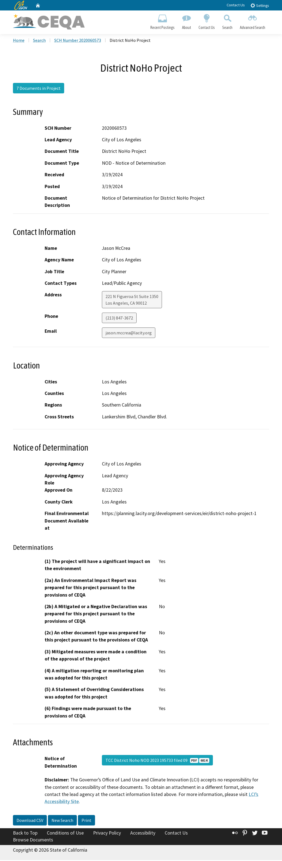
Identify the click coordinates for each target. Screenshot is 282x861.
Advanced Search (253, 21)
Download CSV (30, 821)
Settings (259, 5)
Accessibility (142, 833)
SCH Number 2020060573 (77, 41)
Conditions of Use (65, 833)
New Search (62, 821)
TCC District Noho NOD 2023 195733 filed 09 (157, 760)
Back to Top (25, 833)
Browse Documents (33, 841)
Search (227, 21)
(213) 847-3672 (119, 318)
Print (86, 821)
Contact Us (236, 4)
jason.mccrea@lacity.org (128, 333)
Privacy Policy (107, 833)
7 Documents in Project (39, 89)
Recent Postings (162, 21)
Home (19, 41)
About (186, 21)
